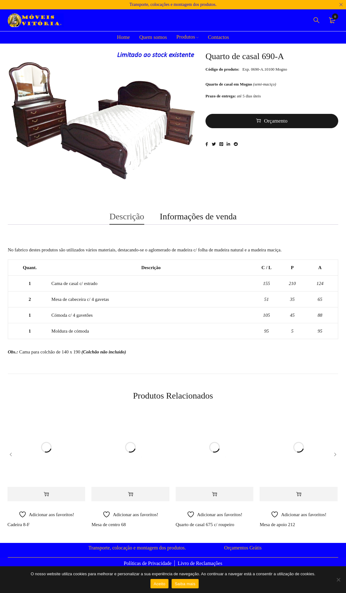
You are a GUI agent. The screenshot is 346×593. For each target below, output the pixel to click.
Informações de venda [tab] (198, 220)
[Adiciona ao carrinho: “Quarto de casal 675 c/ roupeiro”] (214, 500)
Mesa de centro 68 (108, 531)
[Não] (338, 580)
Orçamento (276, 123)
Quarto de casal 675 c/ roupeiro (205, 531)
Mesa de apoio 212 (277, 531)
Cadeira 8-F (18, 531)
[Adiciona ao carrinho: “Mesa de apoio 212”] (298, 500)
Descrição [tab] (126, 220)
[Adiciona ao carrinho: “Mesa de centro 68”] (130, 500)
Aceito (159, 583)
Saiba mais (185, 583)
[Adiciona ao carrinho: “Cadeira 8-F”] (46, 500)
